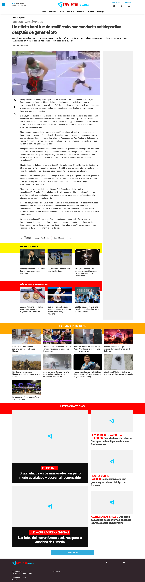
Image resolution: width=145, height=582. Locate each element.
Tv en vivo (128, 2)
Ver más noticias (72, 542)
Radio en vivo (116, 2)
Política (61, 12)
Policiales (52, 12)
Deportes (91, 12)
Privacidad (56, 561)
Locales (43, 12)
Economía (70, 12)
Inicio (14, 18)
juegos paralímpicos (42, 238)
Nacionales (80, 12)
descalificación (59, 238)
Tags (25, 237)
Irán (70, 238)
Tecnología (100, 12)
